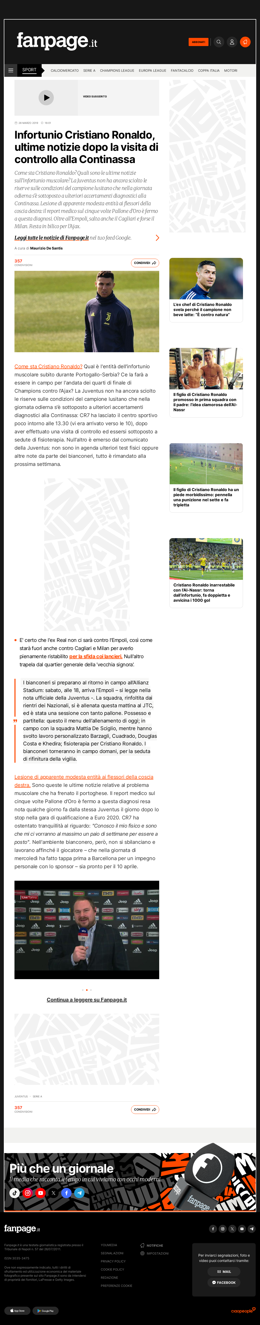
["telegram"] (86, 1194)
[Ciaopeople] (243, 1312)
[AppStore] (17, 1311)
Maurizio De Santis (46, 248)
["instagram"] (29, 1194)
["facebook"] (72, 1194)
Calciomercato (65, 70)
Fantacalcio (182, 70)
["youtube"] (44, 1194)
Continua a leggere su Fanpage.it (87, 1000)
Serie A (89, 70)
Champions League (117, 70)
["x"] (58, 1194)
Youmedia (109, 1245)
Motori (230, 70)
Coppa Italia (209, 70)
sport (29, 69)
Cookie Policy (112, 1269)
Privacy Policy (113, 1261)
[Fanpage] (22, 1229)
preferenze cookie (116, 1286)
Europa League (152, 70)
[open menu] (10, 70)
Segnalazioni (112, 1253)
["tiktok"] (15, 1194)
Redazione (109, 1277)
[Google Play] (45, 1311)
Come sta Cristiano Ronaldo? (48, 366)
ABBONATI (198, 41)
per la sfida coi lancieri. (95, 656)
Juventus (21, 1096)
